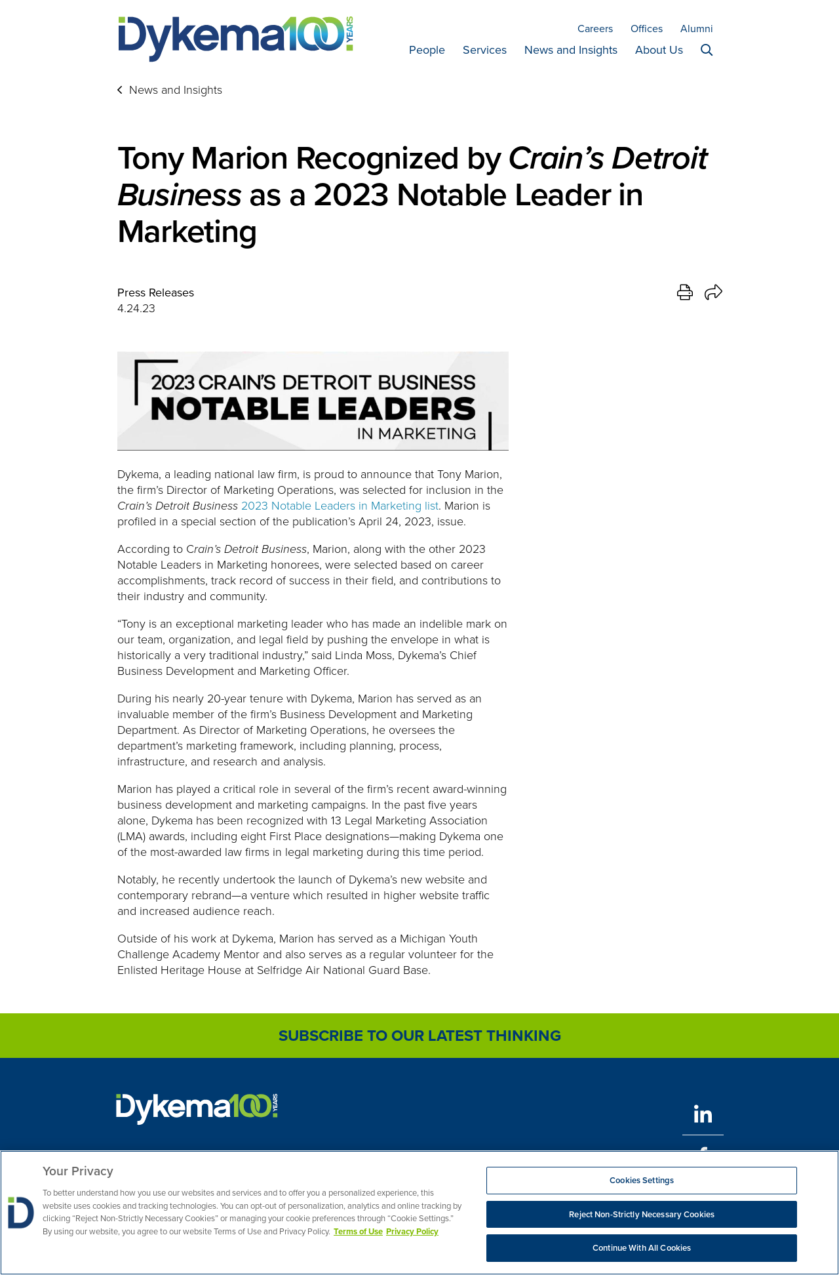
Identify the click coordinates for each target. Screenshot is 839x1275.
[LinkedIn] (703, 1114)
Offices (647, 28)
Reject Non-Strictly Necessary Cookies (641, 1214)
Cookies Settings (642, 1180)
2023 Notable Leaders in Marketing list (340, 505)
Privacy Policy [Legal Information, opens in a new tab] (412, 1231)
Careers (595, 28)
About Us (659, 49)
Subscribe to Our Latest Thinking (420, 1035)
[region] (419, 1212)
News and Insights (570, 49)
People (427, 49)
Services (485, 49)
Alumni (696, 28)
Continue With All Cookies (642, 1248)
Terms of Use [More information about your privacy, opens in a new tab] (358, 1231)
